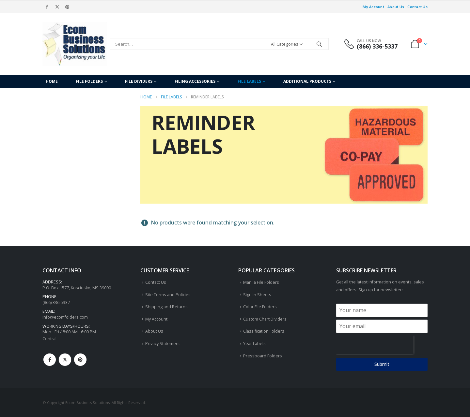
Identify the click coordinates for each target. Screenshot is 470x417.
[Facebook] (47, 7)
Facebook (49, 359)
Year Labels (254, 343)
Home (52, 81)
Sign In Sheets (257, 294)
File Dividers (138, 81)
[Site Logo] (74, 44)
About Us (395, 6)
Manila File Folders (261, 282)
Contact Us (417, 6)
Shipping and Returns (166, 306)
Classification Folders (263, 331)
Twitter (64, 359)
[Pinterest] (67, 7)
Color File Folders (260, 306)
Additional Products (307, 81)
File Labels (249, 81)
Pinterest (80, 359)
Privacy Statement (162, 343)
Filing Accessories (195, 81)
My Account (373, 6)
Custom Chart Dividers (265, 319)
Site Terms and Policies (168, 294)
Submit (381, 364)
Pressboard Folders (262, 356)
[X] (57, 7)
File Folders (89, 81)
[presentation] (375, 345)
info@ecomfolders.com (65, 317)
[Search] (319, 44)
